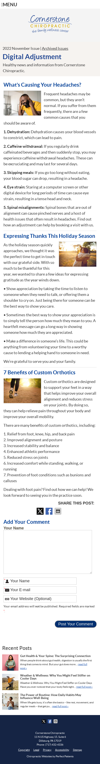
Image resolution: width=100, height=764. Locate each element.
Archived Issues (55, 48)
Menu (9, 4)
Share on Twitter (40, 511)
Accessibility (62, 749)
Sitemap (77, 749)
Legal (36, 749)
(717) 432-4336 (54, 744)
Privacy (47, 749)
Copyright (24, 749)
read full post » (84, 686)
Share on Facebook (49, 511)
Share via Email (58, 511)
